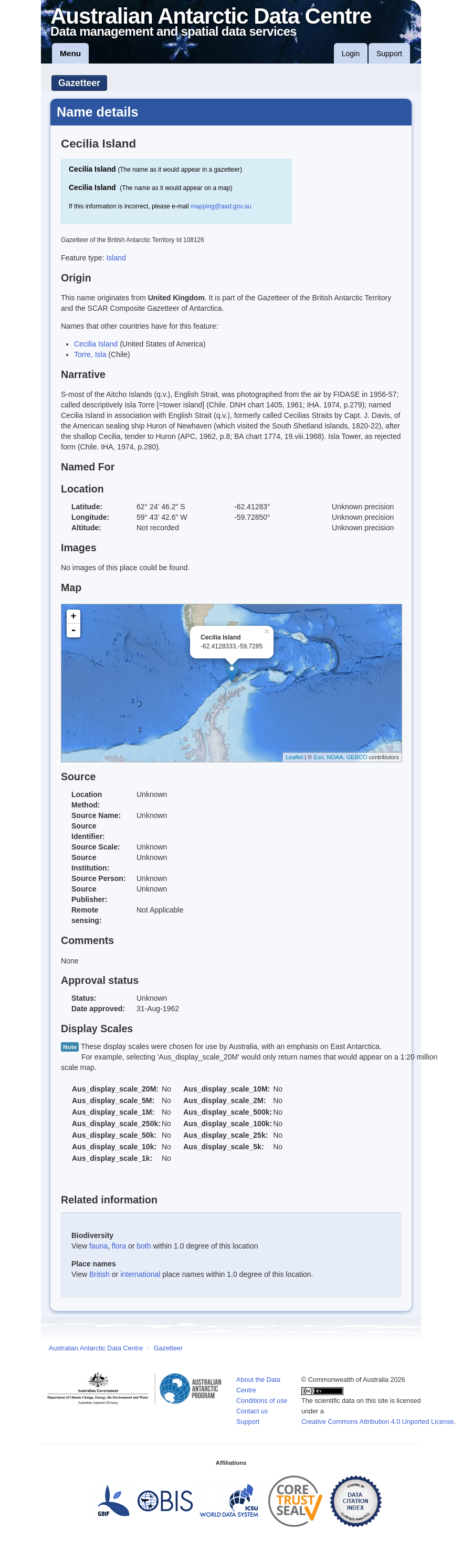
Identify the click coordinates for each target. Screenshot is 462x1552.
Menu (70, 53)
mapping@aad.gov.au (221, 206)
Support (389, 53)
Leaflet (294, 757)
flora (119, 1246)
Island (115, 258)
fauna (98, 1246)
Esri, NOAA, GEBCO (340, 757)
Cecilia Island (96, 344)
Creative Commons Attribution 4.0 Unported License (377, 1421)
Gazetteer (79, 83)
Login (351, 53)
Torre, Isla (90, 354)
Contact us (252, 1411)
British (99, 1274)
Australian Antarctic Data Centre (96, 1348)
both (143, 1246)
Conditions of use (261, 1400)
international (140, 1274)
